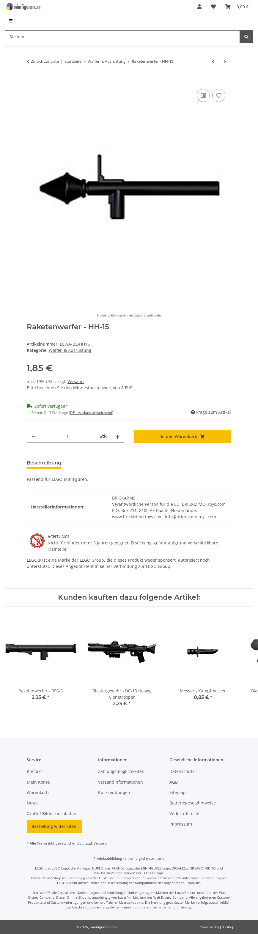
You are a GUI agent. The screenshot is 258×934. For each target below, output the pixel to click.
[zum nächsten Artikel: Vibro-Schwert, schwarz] (225, 61)
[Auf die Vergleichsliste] (203, 95)
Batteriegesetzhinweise (192, 803)
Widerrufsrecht (184, 813)
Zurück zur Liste (45, 61)
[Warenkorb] (237, 6)
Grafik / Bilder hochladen (51, 813)
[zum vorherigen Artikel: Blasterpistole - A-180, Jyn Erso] (213, 61)
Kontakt (34, 771)
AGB (173, 782)
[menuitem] (11, 20)
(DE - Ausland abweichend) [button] (91, 412)
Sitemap (177, 792)
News (32, 803)
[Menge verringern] (33, 436)
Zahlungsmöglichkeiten (121, 771)
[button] (199, 6)
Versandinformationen (120, 782)
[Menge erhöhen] (117, 436)
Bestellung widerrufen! (55, 826)
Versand (75, 381)
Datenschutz (181, 771)
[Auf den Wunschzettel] (218, 95)
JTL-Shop (227, 927)
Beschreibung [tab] (44, 463)
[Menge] (67, 436)
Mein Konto (38, 782)
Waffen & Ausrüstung (70, 350)
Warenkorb (38, 792)
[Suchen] (122, 36)
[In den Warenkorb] (31, 81)
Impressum (180, 824)
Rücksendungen (114, 792)
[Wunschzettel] (213, 6)
